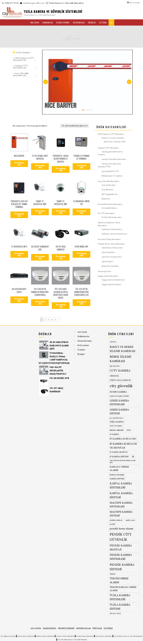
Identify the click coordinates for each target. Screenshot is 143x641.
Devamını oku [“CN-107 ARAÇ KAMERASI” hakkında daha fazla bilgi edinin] (60, 257)
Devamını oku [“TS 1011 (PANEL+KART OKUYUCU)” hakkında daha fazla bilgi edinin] (40, 166)
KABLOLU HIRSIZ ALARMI (119, 468)
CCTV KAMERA (120, 370)
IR (133, 456)
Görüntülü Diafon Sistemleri (110, 204)
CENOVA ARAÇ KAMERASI (120, 380)
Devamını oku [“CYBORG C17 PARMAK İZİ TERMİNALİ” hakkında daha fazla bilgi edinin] (81, 166)
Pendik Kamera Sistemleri (84, 636)
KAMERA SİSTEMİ (117, 479)
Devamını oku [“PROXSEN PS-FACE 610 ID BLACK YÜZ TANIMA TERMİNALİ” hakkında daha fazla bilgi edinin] (19, 214)
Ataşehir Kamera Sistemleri (65, 636)
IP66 (129, 430)
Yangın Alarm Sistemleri (108, 276)
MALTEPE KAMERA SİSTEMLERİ (121, 504)
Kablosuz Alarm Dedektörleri (114, 234)
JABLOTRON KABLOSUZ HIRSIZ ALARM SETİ (122, 462)
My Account (135, 2)
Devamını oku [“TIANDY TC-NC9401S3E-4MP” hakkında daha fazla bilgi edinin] (40, 212)
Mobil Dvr (106, 199)
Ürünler (92, 22)
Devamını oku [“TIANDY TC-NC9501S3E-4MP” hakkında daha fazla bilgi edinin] (60, 212)
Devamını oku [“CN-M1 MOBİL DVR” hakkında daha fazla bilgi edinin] (81, 254)
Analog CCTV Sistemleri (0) (20, 66)
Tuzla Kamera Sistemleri (104, 636)
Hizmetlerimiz (63, 22)
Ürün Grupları (23, 52)
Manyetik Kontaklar (110, 266)
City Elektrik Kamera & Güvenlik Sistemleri (128, 636)
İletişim (103, 22)
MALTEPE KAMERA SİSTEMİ (121, 513)
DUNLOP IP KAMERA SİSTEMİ (119, 396)
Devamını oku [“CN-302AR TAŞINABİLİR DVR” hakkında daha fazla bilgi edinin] (40, 257)
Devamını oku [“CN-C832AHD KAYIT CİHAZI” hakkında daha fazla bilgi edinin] (19, 299)
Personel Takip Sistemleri (109, 239)
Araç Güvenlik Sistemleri (108, 181)
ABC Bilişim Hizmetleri (7, 636)
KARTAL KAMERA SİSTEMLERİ (121, 485)
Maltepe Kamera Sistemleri (45, 636)
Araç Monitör (107, 189)
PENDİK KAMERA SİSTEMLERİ (121, 557)
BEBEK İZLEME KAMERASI (120, 359)
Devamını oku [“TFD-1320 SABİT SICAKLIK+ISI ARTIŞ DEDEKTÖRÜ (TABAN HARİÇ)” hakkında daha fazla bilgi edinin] (60, 305)
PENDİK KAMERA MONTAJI (121, 547)
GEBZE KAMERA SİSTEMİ (119, 411)
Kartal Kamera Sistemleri (25, 636)
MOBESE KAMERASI (116, 520)
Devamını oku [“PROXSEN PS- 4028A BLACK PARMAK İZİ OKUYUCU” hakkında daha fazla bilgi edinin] (60, 169)
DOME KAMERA (118, 391)
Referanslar (79, 22)
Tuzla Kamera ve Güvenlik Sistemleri (53, 11)
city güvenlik (121, 385)
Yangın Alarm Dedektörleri (113, 280)
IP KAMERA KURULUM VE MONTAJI (123, 445)
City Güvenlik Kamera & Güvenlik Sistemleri (72, 639)
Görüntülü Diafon (109, 208)
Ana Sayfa (34, 22)
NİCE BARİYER (60, 105)
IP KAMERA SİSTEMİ (119, 456)
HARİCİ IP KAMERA (116, 426)
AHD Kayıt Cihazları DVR (114, 141)
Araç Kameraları (109, 185)
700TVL (113, 342)
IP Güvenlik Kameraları (112, 217)
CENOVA (114, 375)
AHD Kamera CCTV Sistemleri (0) (23, 59)
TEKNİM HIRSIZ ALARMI (119, 580)
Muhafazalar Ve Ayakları (112, 176)
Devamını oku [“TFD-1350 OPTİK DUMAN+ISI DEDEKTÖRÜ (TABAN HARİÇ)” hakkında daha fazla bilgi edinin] (40, 302)
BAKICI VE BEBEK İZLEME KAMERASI (122, 349)
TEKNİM (112, 574)
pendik (112, 524)
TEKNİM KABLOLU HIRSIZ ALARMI (123, 589)
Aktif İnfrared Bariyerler (112, 248)
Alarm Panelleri (108, 252)
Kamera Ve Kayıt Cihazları (113, 138)
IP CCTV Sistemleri (106, 213)
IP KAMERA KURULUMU (123, 438)
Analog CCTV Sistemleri (108, 148)
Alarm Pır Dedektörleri (112, 257)
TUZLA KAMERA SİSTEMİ (120, 606)
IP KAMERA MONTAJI (119, 452)
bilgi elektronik (114, 366)
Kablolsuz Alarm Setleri (112, 229)
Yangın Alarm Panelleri (111, 284)
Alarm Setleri (107, 261)
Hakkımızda (47, 22)
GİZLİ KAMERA (117, 422)
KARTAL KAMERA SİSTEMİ (121, 495)
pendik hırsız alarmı (121, 528)
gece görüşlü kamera (116, 418)
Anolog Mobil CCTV (110, 171)
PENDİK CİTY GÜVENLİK (120, 537)
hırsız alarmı (116, 429)
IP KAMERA (114, 434)
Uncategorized (104, 271)
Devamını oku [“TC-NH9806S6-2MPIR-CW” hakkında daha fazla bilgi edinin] (81, 212)
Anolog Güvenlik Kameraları (114, 159)
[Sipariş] (74, 126)
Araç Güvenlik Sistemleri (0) (20, 74)
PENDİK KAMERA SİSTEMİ (122, 567)
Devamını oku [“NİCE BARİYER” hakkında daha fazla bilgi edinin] (19, 163)
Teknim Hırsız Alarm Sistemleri (111, 244)
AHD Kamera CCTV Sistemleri (111, 134)
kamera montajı (117, 474)
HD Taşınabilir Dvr (110, 194)
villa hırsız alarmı (115, 613)
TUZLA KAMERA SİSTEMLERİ (120, 597)
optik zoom (130, 520)
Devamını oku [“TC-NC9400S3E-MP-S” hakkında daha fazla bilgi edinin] (19, 254)
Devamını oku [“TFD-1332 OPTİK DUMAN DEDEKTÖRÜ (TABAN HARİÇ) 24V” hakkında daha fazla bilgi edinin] (81, 302)
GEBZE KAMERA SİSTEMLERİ (119, 402)
